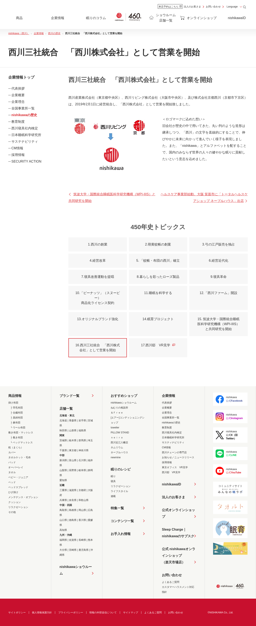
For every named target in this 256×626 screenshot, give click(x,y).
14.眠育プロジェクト (157, 319)
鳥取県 (63, 510)
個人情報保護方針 (42, 612)
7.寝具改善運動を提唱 (97, 276)
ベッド (12, 482)
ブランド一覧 (69, 395)
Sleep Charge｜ (178, 534)
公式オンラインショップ (178, 513)
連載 (113, 496)
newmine (116, 457)
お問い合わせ (213, 6)
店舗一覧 (66, 408)
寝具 (113, 481)
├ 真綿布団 (16, 417)
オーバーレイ (15, 467)
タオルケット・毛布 (19, 457)
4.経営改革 (98, 260)
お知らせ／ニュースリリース (178, 457)
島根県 (72, 510)
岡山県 (82, 510)
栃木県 (72, 440)
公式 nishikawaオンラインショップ (178, 556)
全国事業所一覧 (23, 108)
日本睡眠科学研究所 (26, 135)
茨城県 (63, 440)
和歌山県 (84, 500)
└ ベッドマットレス (21, 442)
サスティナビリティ (173, 442)
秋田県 (63, 430)
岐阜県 (82, 470)
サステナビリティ (24, 141)
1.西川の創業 (97, 244)
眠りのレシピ (121, 469)
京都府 (82, 490)
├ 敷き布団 (16, 437)
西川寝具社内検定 (24, 128)
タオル (12, 472)
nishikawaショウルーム (75, 570)
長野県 (72, 470)
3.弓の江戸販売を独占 (218, 244)
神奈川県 (84, 450)
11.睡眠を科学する (158, 293)
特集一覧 (117, 508)
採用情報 (18, 155)
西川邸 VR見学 (171, 472)
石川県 (82, 460)
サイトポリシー (17, 612)
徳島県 (72, 520)
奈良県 (72, 500)
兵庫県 (63, 500)
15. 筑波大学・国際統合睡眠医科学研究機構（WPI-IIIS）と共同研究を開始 (218, 324)
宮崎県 (72, 549)
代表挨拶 (18, 88)
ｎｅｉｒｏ (117, 437)
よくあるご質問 (170, 582)
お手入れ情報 (121, 534)
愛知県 (63, 480)
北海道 (63, 420)
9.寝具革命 (218, 276)
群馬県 (82, 440)
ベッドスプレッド (18, 487)
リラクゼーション (18, 507)
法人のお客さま (192, 6)
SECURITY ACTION (26, 161)
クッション (14, 502)
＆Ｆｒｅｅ (117, 412)
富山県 (72, 460)
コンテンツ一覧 (122, 521)
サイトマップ (130, 612)
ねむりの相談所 (119, 407)
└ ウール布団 (17, 427)
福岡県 (63, 539)
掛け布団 (13, 402)
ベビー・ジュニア (18, 477)
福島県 (82, 430)
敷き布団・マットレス (20, 432)
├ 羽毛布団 (16, 407)
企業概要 (18, 95)
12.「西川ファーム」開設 (218, 293)
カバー (12, 452)
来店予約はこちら (170, 6)
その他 (12, 512)
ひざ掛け (13, 492)
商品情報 (15, 395)
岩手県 (82, 420)
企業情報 (168, 395)
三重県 (63, 490)
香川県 (82, 520)
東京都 (72, 450)
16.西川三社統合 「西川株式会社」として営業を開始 (97, 347)
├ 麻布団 (15, 422)
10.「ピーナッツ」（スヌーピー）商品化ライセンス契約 (97, 298)
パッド (12, 462)
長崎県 (82, 539)
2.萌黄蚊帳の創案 (158, 244)
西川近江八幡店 (119, 442)
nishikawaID (237, 18)
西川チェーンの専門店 (174, 452)
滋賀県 (72, 490)
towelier (115, 427)
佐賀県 (72, 539)
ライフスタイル (119, 491)
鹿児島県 (84, 549)
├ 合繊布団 (16, 412)
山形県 (72, 430)
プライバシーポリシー (70, 612)
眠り (113, 476)
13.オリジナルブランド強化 (97, 319)
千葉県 (63, 450)
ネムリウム (117, 447)
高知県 (63, 530)
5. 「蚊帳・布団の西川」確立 (158, 260)
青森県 (72, 420)
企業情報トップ (21, 77)
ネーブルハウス (119, 452)
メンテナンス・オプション (23, 497)
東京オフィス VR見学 (175, 467)
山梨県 (63, 470)
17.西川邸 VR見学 (158, 345)
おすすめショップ (124, 395)
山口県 (63, 520)
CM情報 (17, 148)
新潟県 (63, 460)
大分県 (63, 549)
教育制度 (18, 121)
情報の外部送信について (103, 612)
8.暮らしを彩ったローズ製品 (158, 276)
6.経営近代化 (218, 260)
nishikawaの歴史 (24, 115)
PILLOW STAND (120, 432)
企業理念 (18, 101)
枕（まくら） (15, 447)
